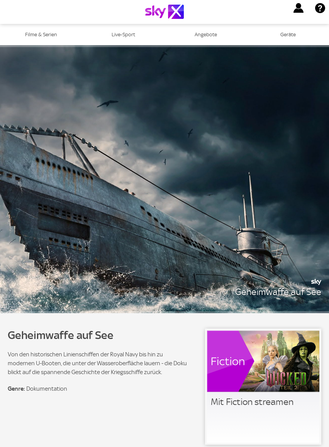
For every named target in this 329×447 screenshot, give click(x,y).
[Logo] (164, 12)
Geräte (288, 34)
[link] (263, 387)
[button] (298, 8)
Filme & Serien (41, 34)
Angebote (206, 34)
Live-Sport (123, 34)
